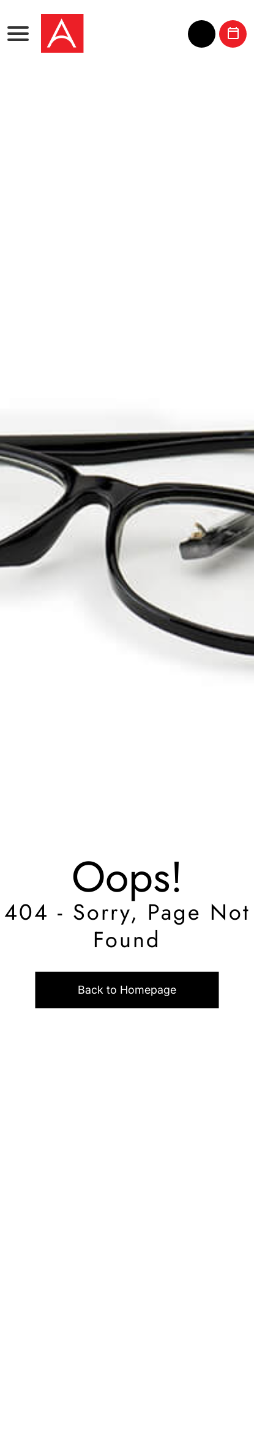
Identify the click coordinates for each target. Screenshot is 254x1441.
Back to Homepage (127, 989)
